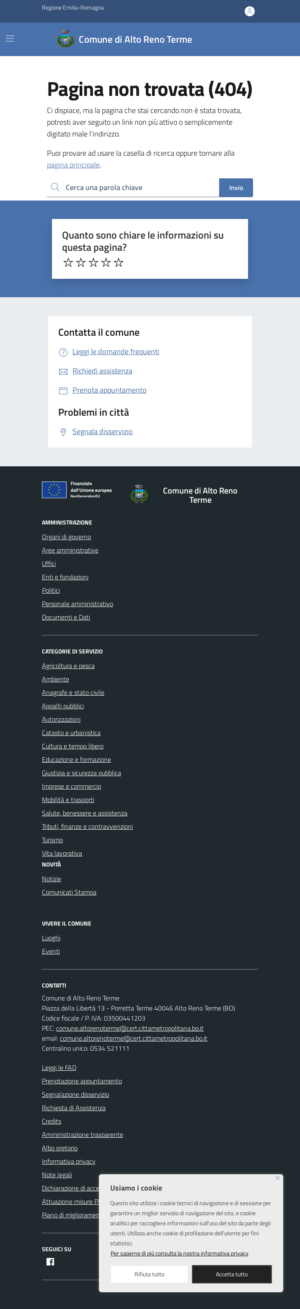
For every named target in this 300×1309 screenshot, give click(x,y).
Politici (51, 590)
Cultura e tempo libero (72, 746)
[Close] (277, 1178)
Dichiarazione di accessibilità (81, 1188)
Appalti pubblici (63, 706)
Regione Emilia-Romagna (73, 7)
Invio (236, 188)
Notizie (51, 879)
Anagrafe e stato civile (73, 692)
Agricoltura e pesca (68, 666)
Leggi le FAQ (59, 1067)
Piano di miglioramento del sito (84, 1215)
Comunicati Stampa (69, 892)
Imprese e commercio (71, 786)
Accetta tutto (232, 1274)
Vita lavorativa (62, 853)
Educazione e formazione (76, 759)
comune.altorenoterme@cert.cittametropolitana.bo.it (130, 1028)
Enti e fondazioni (65, 577)
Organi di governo (66, 537)
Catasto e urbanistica (71, 733)
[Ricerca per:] (133, 187)
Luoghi (51, 938)
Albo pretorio (60, 1148)
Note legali (57, 1175)
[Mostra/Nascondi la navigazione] (10, 38)
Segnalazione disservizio (75, 1094)
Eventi (51, 951)
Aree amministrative (70, 550)
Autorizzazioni (61, 719)
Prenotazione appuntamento (82, 1081)
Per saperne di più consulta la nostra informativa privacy (179, 1253)
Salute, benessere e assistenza (84, 813)
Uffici (49, 563)
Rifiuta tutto (149, 1274)
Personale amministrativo (77, 604)
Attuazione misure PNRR (76, 1201)
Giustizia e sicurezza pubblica (81, 773)
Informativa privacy (69, 1161)
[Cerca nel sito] (248, 39)
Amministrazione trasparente (82, 1134)
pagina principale (73, 164)
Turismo (52, 840)
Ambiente (55, 679)
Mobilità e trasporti (68, 800)
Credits (51, 1121)
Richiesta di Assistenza (74, 1108)
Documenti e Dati (66, 617)
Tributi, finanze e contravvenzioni (87, 826)
